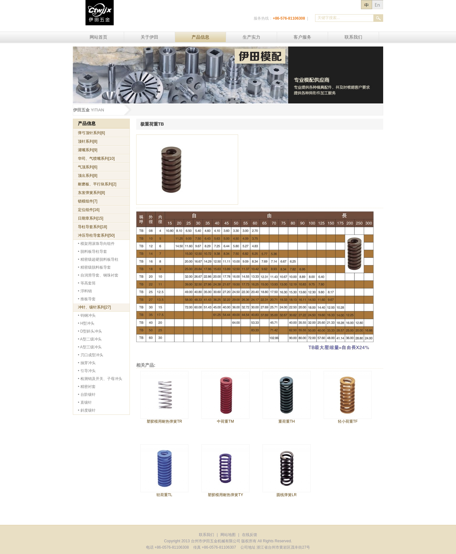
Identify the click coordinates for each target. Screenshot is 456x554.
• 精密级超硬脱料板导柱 (98, 259)
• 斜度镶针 (87, 410)
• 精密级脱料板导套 (94, 267)
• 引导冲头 (87, 371)
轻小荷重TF (348, 421)
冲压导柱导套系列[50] (96, 235)
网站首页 (98, 37)
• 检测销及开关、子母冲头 (100, 379)
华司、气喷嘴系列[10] (96, 158)
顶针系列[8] (87, 141)
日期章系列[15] (90, 218)
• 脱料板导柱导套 (92, 251)
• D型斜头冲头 (90, 331)
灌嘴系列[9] (87, 150)
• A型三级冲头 (90, 347)
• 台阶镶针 (87, 394)
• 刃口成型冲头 (90, 355)
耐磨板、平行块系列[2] (97, 184)
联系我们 (353, 37)
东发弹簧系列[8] (91, 192)
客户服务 (302, 37)
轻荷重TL (164, 495)
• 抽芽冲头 (87, 363)
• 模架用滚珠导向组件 (96, 243)
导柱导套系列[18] (92, 227)
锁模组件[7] (87, 201)
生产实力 (251, 37)
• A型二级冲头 (90, 339)
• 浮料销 (85, 291)
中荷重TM (225, 421)
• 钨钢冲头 (87, 315)
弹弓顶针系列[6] (91, 133)
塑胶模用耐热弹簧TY (225, 495)
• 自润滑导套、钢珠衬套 (98, 275)
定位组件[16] (88, 210)
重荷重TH (286, 421)
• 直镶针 (85, 402)
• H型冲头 (86, 323)
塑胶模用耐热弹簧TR (164, 421)
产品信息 (200, 37)
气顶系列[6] (87, 167)
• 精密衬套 (87, 386)
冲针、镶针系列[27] (94, 307)
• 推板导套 (87, 299)
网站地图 (228, 534)
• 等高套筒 (87, 283)
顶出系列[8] (87, 175)
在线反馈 (249, 534)
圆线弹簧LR (286, 495)
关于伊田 (149, 37)
